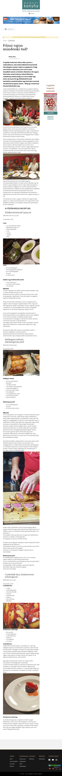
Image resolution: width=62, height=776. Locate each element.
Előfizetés (31, 759)
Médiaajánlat (23, 761)
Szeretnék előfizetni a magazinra (50, 118)
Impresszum (23, 759)
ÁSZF (21, 763)
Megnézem (50, 113)
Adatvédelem (23, 766)
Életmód (12, 766)
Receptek (12, 763)
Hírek (11, 759)
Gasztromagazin (14, 761)
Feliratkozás (42, 759)
